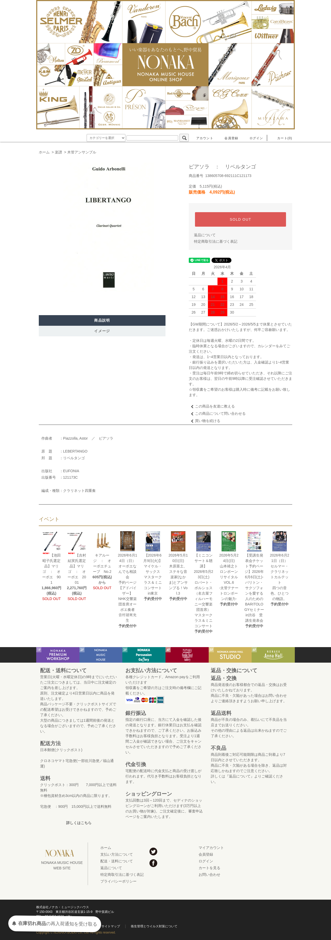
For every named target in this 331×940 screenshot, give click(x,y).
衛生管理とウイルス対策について (154, 926)
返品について (205, 235)
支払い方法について (116, 854)
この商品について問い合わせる (217, 413)
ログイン (253, 138)
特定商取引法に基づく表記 (215, 241)
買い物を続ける (204, 421)
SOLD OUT (240, 219)
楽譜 (58, 152)
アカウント (201, 138)
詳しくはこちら (79, 823)
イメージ (102, 331)
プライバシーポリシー (118, 881)
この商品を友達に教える (212, 406)
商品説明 (102, 320)
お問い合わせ (209, 874)
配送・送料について (116, 861)
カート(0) (281, 138)
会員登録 (228, 138)
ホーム (44, 152)
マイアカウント (211, 848)
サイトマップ (110, 926)
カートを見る (209, 868)
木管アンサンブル (81, 152)
